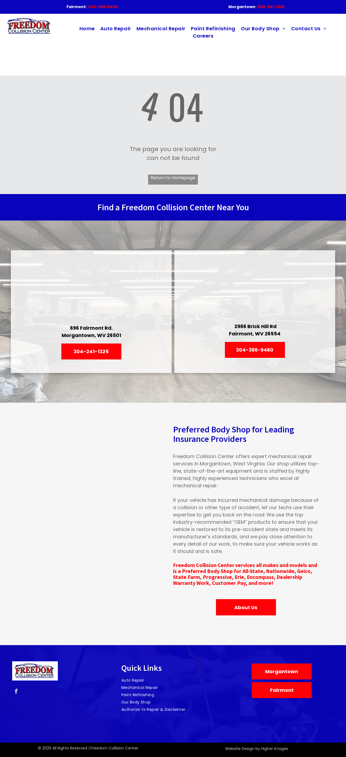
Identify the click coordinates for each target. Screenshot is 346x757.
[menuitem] (87, 28)
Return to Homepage (173, 178)
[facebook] (16, 692)
